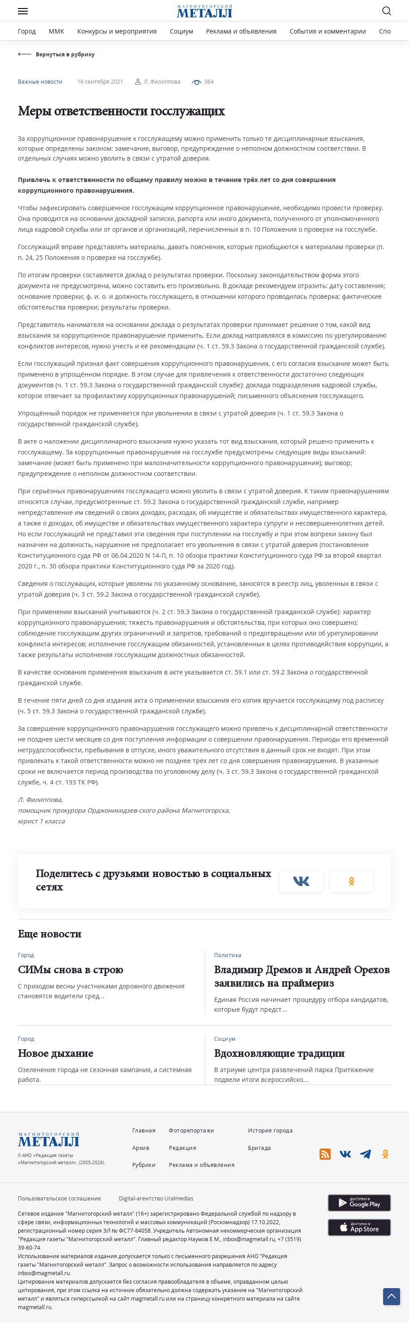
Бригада (259, 1148)
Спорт (388, 31)
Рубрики (144, 1165)
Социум (181, 31)
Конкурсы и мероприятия (118, 31)
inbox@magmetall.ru (249, 1239)
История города (270, 1130)
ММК (56, 31)
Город (27, 31)
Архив (141, 1148)
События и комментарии (328, 31)
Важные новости (40, 81)
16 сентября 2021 (100, 81)
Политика (228, 955)
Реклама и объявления (241, 31)
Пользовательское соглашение (59, 1198)
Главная (144, 1130)
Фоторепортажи (192, 1130)
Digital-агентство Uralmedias (156, 1198)
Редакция (182, 1148)
